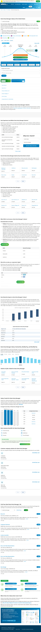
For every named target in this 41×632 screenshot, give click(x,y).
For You (13, 4)
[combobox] (20, 21)
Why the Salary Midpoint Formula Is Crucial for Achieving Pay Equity (17, 602)
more (27, 518)
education (29, 108)
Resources (31, 4)
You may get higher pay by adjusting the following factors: (10, 62)
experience (15, 108)
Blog (24, 7)
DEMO (30, 6)
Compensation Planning (30, 8)
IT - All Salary (8, 9)
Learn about (9, 620)
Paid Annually (5, 43)
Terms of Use (18, 629)
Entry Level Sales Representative (7, 545)
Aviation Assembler (5, 535)
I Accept (38, 1)
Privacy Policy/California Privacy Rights (7, 629)
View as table (36, 43)
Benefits (11, 40)
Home (2, 9)
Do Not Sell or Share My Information (27, 629)
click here (21, 404)
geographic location (22, 108)
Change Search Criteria (5, 68)
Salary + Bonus (6, 40)
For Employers (18, 4)
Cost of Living (4, 96)
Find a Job (36, 4)
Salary (4, 9)
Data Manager (3, 567)
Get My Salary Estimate (31, 145)
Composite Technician (5, 524)
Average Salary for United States (7, 99)
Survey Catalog (25, 4)
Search (38, 21)
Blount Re (3, 514)
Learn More (18, 1)
